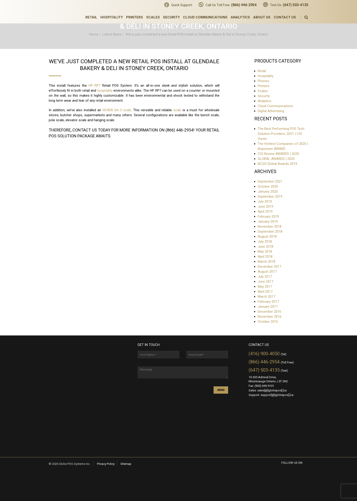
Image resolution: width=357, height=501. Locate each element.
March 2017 (266, 297)
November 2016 (269, 317)
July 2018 (265, 241)
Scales (153, 17)
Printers (134, 17)
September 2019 (270, 196)
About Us (261, 17)
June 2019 (265, 206)
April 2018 (265, 256)
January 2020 (268, 191)
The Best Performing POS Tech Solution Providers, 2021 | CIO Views (281, 134)
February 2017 (268, 302)
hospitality (104, 90)
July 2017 (265, 276)
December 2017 (269, 266)
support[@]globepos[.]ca (277, 395)
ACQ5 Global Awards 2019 (277, 164)
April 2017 (265, 292)
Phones (263, 81)
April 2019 (265, 211)
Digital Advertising (271, 111)
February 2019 (268, 216)
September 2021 (270, 181)
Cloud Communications (205, 17)
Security (171, 17)
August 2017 (267, 271)
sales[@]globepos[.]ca (272, 390)
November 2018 (269, 226)
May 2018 (265, 251)
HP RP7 (95, 85)
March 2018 (266, 261)
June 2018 (265, 246)
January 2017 (268, 307)
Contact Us (285, 17)
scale (177, 110)
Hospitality (111, 17)
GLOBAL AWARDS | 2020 (276, 159)
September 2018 (270, 231)
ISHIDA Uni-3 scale (116, 110)
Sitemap (125, 464)
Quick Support (181, 5)
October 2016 (268, 322)
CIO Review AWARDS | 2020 (278, 154)
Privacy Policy (106, 464)
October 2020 (268, 186)
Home (93, 34)
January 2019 (268, 221)
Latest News (111, 34)
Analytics (240, 17)
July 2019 (265, 201)
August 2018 (267, 236)
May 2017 (265, 286)
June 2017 (265, 281)
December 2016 (269, 312)
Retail (91, 17)
